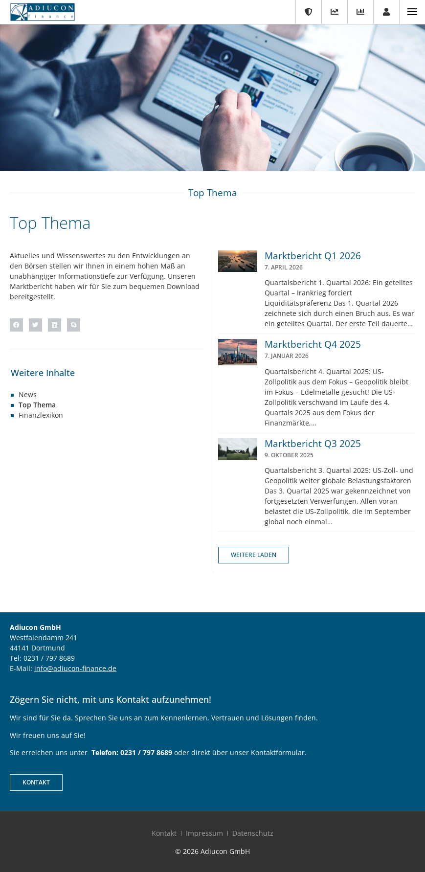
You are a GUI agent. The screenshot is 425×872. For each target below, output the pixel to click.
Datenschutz (252, 833)
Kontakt (164, 833)
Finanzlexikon (41, 415)
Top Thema (37, 404)
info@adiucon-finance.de (75, 668)
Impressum (204, 833)
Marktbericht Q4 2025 (313, 344)
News (28, 394)
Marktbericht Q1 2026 (313, 255)
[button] (16, 325)
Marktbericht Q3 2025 (313, 443)
